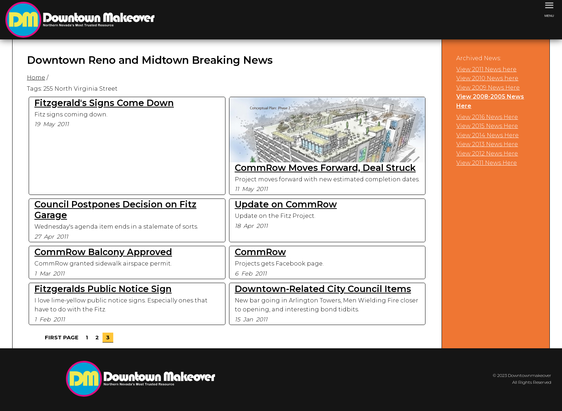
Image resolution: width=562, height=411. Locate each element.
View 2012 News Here (487, 153)
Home (36, 77)
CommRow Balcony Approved (103, 252)
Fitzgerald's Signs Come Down (104, 102)
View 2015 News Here (487, 126)
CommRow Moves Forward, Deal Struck (325, 167)
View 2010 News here (487, 78)
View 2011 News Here (486, 162)
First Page (61, 337)
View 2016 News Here (487, 117)
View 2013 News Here (487, 144)
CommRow (260, 252)
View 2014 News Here (487, 135)
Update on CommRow (286, 204)
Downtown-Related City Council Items (323, 288)
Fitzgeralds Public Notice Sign (103, 288)
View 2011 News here (486, 69)
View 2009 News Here (488, 87)
